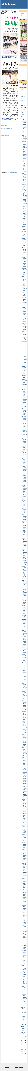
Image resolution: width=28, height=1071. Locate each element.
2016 (22, 1040)
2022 (22, 98)
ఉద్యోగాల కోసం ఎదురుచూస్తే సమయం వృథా (24, 623)
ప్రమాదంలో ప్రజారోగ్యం (24, 947)
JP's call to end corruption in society (24, 665)
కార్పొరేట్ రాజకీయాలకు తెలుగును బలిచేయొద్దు (24, 970)
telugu (10, 128)
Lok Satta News (8, 4)
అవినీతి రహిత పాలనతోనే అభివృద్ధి (24, 657)
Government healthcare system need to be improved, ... (24, 937)
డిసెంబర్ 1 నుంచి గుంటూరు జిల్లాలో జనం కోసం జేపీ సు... (24, 127)
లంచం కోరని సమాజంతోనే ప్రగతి (24, 552)
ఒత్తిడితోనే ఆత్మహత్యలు (24, 496)
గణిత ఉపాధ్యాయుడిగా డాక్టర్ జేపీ (24, 582)
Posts (22, 13)
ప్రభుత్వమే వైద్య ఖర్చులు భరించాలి (24, 460)
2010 (22, 1053)
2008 (22, 1058)
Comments (23, 15)
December (24, 112)
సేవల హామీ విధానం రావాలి (24, 418)
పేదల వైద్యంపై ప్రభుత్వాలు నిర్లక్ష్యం (24, 633)
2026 (22, 89)
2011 (22, 1051)
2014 (22, 1044)
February (24, 1032)
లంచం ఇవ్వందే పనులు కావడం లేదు (24, 742)
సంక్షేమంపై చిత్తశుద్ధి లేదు (24, 448)
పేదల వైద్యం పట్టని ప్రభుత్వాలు (24, 685)
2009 (22, 1055)
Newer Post (3, 169)
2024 (22, 94)
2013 (22, 1047)
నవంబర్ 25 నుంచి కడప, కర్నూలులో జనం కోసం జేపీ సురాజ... (24, 897)
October (24, 1007)
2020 (22, 102)
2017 (22, 109)
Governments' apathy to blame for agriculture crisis (24, 346)
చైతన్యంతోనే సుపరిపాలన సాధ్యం (24, 502)
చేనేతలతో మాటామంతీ (24, 228)
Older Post (15, 169)
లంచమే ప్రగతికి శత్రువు (24, 559)
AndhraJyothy (6, 128)
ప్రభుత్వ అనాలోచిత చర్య (24, 381)
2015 (22, 1042)
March (23, 1028)
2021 (22, 100)
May (23, 1024)
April (23, 1026)
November (24, 118)
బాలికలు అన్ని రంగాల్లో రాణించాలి (24, 837)
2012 (22, 1049)
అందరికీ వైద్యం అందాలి (24, 736)
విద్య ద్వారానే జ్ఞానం (24, 294)
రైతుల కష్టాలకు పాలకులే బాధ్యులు (24, 469)
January (24, 1036)
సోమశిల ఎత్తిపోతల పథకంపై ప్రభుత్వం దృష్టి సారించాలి (24, 572)
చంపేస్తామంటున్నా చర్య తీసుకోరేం (24, 953)
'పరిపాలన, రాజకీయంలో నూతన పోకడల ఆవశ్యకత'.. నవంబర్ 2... (24, 911)
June (23, 1022)
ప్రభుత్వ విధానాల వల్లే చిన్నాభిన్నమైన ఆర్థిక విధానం (24, 262)
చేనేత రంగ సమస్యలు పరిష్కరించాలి (24, 211)
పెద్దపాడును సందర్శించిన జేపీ (24, 386)
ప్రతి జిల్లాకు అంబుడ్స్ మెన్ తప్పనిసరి (24, 781)
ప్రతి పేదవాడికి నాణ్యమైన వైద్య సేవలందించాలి (24, 593)
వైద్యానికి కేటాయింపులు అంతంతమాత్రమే (24, 432)
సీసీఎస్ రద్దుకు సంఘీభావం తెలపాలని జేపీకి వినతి (24, 542)
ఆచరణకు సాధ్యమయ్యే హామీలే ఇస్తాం (24, 424)
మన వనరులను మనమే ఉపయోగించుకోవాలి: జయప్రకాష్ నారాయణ (24, 528)
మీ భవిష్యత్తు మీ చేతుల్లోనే (24, 441)
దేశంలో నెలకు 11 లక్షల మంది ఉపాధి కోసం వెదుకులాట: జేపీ (24, 855)
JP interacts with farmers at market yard (24, 359)
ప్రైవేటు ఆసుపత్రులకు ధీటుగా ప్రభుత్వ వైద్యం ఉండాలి (24, 479)
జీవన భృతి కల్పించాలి (24, 186)
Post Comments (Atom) (12, 172)
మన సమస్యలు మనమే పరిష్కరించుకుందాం (24, 178)
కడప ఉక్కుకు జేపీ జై (24, 768)
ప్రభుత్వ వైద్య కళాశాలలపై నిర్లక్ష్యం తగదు (9, 12)
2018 (22, 107)
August (23, 1016)
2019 (22, 105)
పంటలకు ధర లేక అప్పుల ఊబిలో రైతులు (24, 326)
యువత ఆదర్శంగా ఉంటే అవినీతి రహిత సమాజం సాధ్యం (24, 705)
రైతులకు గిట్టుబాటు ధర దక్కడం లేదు (24, 411)
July (23, 1019)
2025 (22, 91)
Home (9, 169)
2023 (22, 96)
